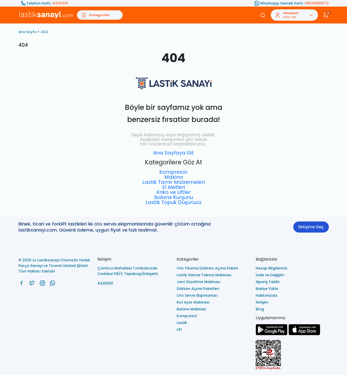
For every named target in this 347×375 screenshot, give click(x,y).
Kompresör (173, 172)
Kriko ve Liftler (173, 192)
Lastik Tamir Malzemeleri (173, 182)
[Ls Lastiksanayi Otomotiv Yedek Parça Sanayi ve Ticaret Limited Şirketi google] (271, 334)
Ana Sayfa (27, 32)
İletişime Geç (311, 227)
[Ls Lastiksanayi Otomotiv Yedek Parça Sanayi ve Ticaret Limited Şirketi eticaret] (292, 355)
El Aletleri (173, 187)
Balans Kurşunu (173, 197)
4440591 (60, 3)
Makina (173, 177)
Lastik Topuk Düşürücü (173, 202)
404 (44, 32)
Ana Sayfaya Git (173, 152)
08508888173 (317, 3)
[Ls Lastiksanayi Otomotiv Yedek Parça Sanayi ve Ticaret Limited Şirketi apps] (304, 334)
